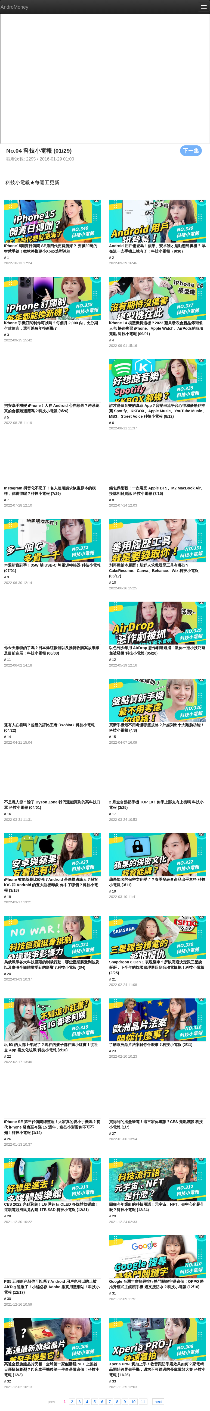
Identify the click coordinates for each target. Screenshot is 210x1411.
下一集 (191, 150)
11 (143, 1402)
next (158, 1402)
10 (133, 1402)
